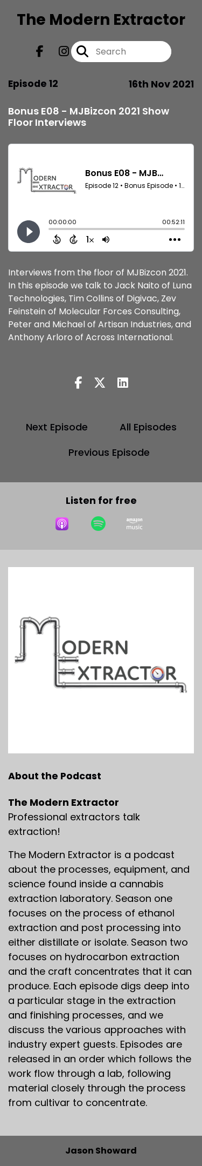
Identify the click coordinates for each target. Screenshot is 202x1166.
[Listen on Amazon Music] (134, 524)
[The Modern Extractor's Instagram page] (57, 51)
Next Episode (57, 427)
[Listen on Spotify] (98, 524)
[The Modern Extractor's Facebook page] (40, 51)
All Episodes (148, 427)
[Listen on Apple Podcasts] (61, 524)
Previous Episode (109, 452)
